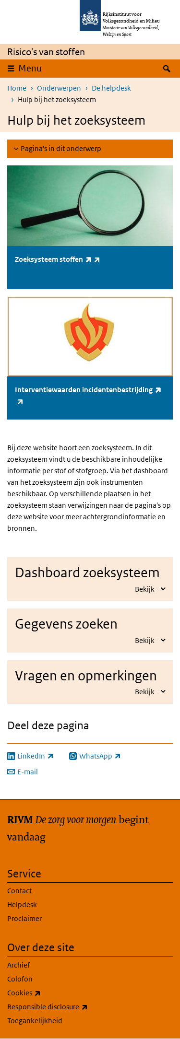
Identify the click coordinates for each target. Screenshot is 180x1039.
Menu (30, 68)
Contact (19, 890)
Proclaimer (24, 918)
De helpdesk (111, 88)
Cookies (45, 993)
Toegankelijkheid (34, 1020)
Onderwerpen (59, 88)
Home (16, 88)
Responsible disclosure (68, 1007)
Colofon (20, 978)
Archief (18, 964)
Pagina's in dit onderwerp (61, 148)
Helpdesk (22, 904)
